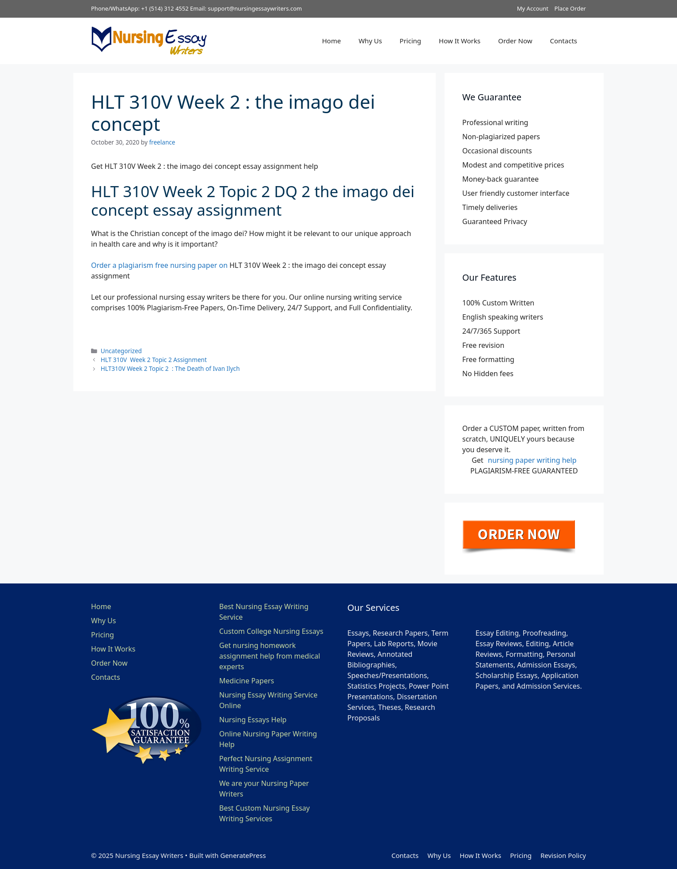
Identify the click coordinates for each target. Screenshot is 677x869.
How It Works (459, 40)
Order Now (515, 40)
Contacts (563, 40)
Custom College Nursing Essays (271, 631)
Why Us (370, 40)
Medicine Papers (246, 681)
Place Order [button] (570, 8)
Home (331, 40)
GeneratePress (243, 855)
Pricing (410, 40)
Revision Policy (563, 855)
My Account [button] (532, 8)
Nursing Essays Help (252, 719)
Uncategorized (121, 351)
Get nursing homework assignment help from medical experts (269, 655)
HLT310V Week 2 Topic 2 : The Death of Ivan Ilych (170, 368)
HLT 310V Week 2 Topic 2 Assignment (154, 359)
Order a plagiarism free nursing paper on (159, 265)
